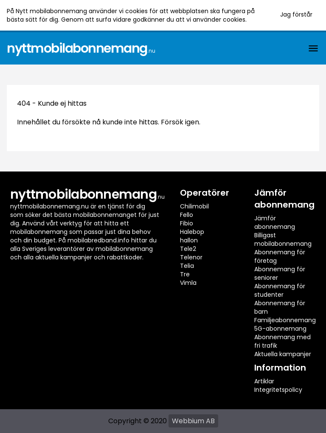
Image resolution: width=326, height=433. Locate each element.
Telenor (191, 257)
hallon (189, 240)
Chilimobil (194, 206)
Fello (186, 215)
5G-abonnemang (280, 328)
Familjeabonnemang (285, 320)
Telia (187, 265)
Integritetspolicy (278, 389)
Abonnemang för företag (279, 256)
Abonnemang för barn (279, 307)
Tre (185, 274)
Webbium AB (193, 421)
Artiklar (264, 381)
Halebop (192, 232)
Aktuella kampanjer (282, 354)
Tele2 (188, 249)
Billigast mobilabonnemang (283, 239)
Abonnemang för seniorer (279, 273)
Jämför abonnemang (274, 222)
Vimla (188, 282)
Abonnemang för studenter (279, 290)
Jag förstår (296, 14)
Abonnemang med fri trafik (282, 341)
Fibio (186, 223)
